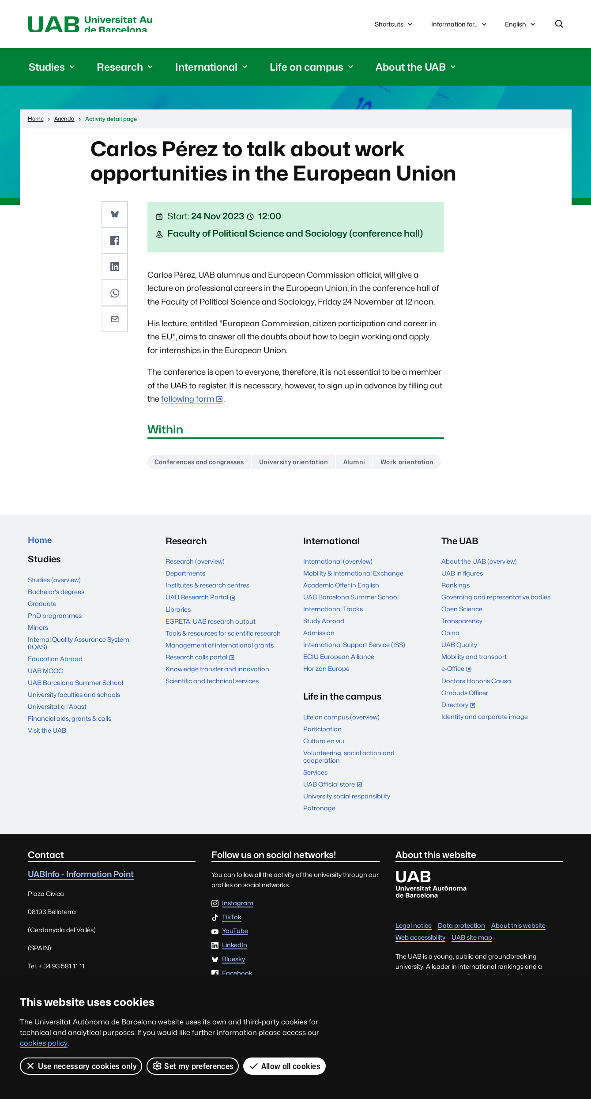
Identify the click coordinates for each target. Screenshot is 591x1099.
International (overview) (338, 586)
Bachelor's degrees (56, 618)
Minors (38, 654)
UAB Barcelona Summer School (75, 709)
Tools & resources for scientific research (223, 658)
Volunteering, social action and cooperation (349, 781)
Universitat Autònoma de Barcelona (111, 25)
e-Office (458, 694)
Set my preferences (193, 1066)
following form (188, 401)
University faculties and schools (74, 721)
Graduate (42, 630)
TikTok (231, 942)
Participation (322, 753)
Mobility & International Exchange (353, 598)
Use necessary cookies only (81, 1066)
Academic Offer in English (341, 610)
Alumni (371, 464)
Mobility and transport (474, 681)
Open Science (461, 634)
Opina (450, 658)
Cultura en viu (323, 765)
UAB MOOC (45, 697)
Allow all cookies (285, 1066)
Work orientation (183, 486)
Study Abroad (323, 646)
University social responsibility (346, 821)
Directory (460, 730)
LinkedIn (234, 970)
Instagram (237, 928)
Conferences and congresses (203, 464)
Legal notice (413, 950)
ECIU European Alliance (338, 681)
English (520, 27)
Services (315, 797)
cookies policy (44, 1043)
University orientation (306, 464)
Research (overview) (195, 586)
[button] (115, 216)
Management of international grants (220, 670)
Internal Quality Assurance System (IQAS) (78, 669)
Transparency (461, 646)
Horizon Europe (326, 693)
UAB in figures (462, 598)
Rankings (455, 610)
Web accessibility (420, 962)
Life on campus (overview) (341, 741)
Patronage (319, 832)
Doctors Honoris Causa (476, 705)
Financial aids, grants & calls (69, 745)
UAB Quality (459, 670)
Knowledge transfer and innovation (217, 694)
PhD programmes (55, 642)
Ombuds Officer (464, 717)
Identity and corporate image (484, 741)
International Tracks (333, 634)
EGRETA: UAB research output (211, 646)
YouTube (235, 956)
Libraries (178, 634)
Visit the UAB (47, 757)
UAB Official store (334, 810)
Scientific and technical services (212, 705)
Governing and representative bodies (495, 622)
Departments (185, 598)
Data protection (461, 950)
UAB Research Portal (203, 623)
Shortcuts (394, 25)
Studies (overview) (54, 606)
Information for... (460, 25)
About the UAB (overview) (479, 586)
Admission (319, 658)
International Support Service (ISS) (354, 670)
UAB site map (472, 962)
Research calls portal (202, 682)
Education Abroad (55, 685)
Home (41, 566)
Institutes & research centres (207, 610)
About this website (518, 950)
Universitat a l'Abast (57, 733)
